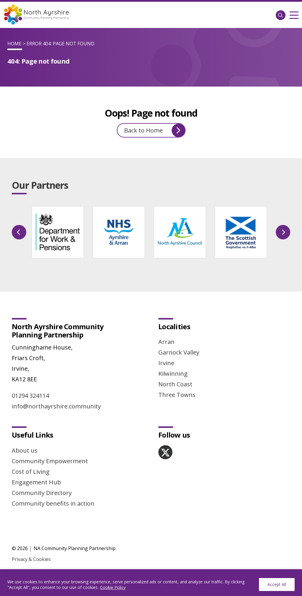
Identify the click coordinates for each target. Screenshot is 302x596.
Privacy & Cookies (31, 559)
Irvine (166, 363)
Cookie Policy (113, 587)
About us (24, 450)
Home (14, 43)
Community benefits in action (53, 503)
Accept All (276, 584)
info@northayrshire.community (56, 406)
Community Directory (42, 493)
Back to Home (154, 130)
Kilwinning (173, 374)
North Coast (175, 384)
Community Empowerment (50, 461)
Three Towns (177, 395)
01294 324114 (30, 396)
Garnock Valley (178, 352)
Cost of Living (31, 472)
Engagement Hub (36, 482)
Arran (166, 342)
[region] (151, 582)
